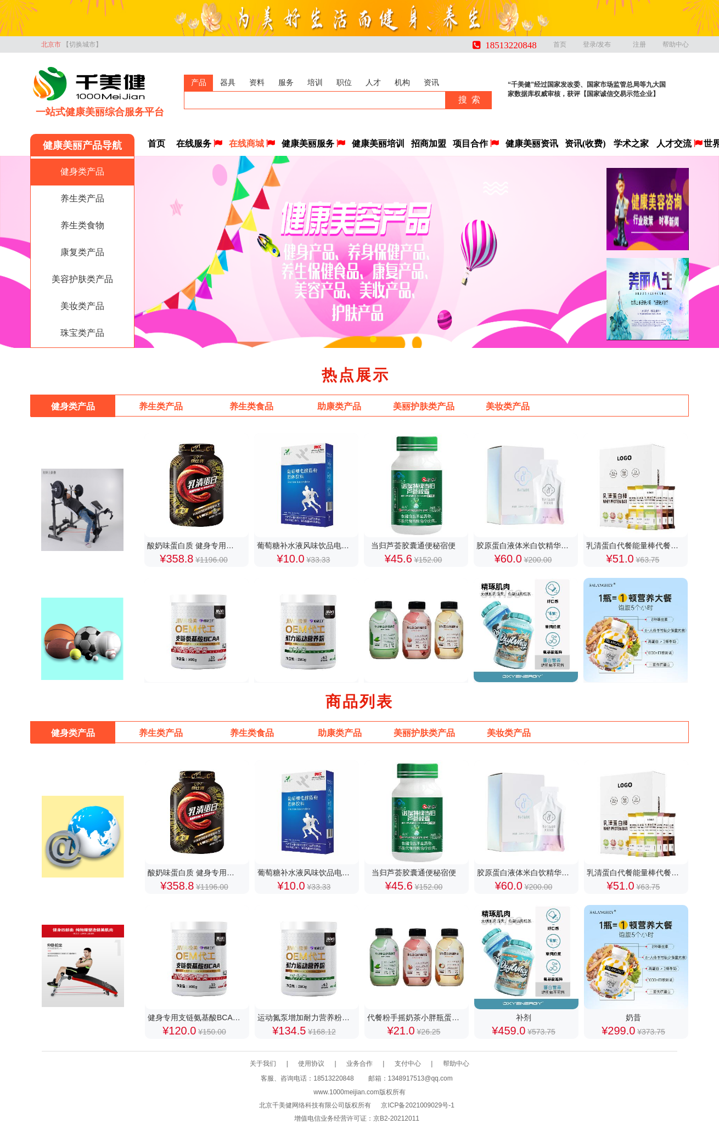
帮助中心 (675, 44)
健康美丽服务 (313, 143)
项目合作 (476, 143)
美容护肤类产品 (82, 279)
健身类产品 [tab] (73, 406)
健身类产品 (82, 171)
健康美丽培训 (378, 143)
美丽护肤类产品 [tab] (423, 406)
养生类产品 (82, 198)
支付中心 (419, 1063)
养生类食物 (82, 225)
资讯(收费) (585, 143)
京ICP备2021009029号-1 (417, 1105)
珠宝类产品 (82, 333)
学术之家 (631, 143)
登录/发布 (599, 44)
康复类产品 (82, 252)
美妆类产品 (82, 306)
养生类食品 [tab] (251, 406)
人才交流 (679, 143)
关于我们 (274, 1063)
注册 (639, 44)
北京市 (71, 44)
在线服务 (199, 143)
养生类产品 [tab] (161, 406)
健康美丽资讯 (531, 143)
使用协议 (322, 1063)
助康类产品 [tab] (339, 406)
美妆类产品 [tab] (508, 406)
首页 (559, 44)
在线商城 (252, 143)
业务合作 (370, 1063)
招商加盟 (428, 143)
